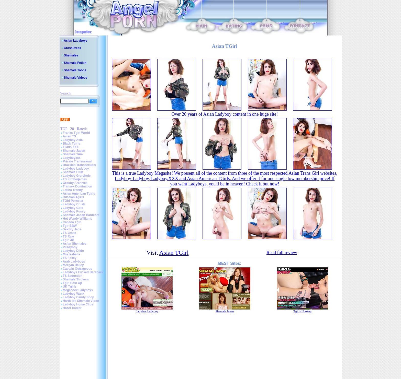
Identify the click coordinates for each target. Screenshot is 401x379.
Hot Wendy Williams (77, 218)
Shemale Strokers (76, 279)
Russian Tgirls (73, 197)
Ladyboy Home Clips (78, 304)
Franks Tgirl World (76, 133)
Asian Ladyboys (75, 40)
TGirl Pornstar (73, 201)
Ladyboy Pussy (74, 211)
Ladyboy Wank (73, 293)
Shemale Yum (73, 154)
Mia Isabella (71, 254)
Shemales (71, 55)
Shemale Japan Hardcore (81, 215)
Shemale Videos (75, 77)
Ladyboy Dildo (73, 251)
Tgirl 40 (68, 240)
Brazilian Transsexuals (79, 165)
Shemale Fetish (75, 63)
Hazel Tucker (72, 308)
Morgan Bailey (73, 265)
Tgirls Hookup (302, 311)
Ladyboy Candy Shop (78, 297)
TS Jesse (69, 233)
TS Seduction (73, 276)
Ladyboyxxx (72, 158)
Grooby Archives (75, 183)
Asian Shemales (74, 243)
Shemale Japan (74, 150)
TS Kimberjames (75, 179)
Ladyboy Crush (74, 204)
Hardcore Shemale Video (81, 301)
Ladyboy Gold (73, 208)
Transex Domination (77, 186)
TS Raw (68, 236)
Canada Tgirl (72, 222)
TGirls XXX (71, 147)
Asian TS (69, 136)
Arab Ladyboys (74, 261)
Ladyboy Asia (73, 140)
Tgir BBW (70, 226)
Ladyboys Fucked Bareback (83, 272)
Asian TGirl (174, 252)
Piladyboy (70, 247)
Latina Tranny (73, 190)
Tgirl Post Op (72, 283)
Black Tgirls (71, 143)
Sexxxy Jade (72, 229)
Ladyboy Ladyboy (76, 168)
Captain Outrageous (77, 268)
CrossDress (72, 48)
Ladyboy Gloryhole (77, 175)
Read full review (281, 252)
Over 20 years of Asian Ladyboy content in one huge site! (225, 114)
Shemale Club (73, 172)
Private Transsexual (77, 161)
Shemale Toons (75, 70)
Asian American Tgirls (79, 193)
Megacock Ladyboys (78, 290)
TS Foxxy (69, 258)
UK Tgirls (69, 286)
